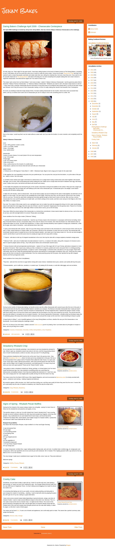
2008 (92, 151)
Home (43, 527)
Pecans (16, 463)
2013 (92, 91)
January (94, 148)
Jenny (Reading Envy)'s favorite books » (101, 58)
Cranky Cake (9, 479)
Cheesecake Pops (68, 73)
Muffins (12, 463)
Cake (16, 515)
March (94, 143)
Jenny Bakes (20, 10)
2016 (92, 83)
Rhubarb (15, 387)
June (93, 119)
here (18, 510)
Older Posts (78, 527)
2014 (92, 88)
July (93, 116)
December (95, 103)
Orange (20, 515)
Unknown (93, 32)
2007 (92, 154)
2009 (92, 101)
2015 (92, 85)
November (95, 106)
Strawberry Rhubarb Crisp (15, 346)
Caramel (12, 330)
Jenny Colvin (94, 29)
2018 (92, 77)
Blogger (68, 545)
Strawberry (22, 387)
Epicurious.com (60, 377)
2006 (92, 156)
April (93, 124)
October (94, 109)
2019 (92, 75)
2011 (92, 96)
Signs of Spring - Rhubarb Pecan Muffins (22, 404)
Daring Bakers (37, 330)
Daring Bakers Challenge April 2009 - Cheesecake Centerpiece (32, 26)
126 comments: (15, 334)
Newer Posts (7, 527)
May (93, 122)
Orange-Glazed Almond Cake (64, 502)
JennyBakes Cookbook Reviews (98, 43)
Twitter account (38, 324)
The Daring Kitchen (22, 76)
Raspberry (48, 330)
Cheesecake (18, 330)
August (94, 114)
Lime (43, 330)
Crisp (11, 387)
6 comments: (15, 392)
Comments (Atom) (46, 533)
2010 (92, 98)
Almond (12, 515)
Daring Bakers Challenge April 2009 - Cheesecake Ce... (99, 128)
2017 (92, 80)
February (95, 145)
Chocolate (25, 330)
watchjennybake (73, 370)
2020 (92, 72)
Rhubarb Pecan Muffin (62, 427)
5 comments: (14, 467)
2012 (92, 93)
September (95, 111)
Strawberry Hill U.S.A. (15, 358)
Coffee (31, 330)
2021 (92, 70)
